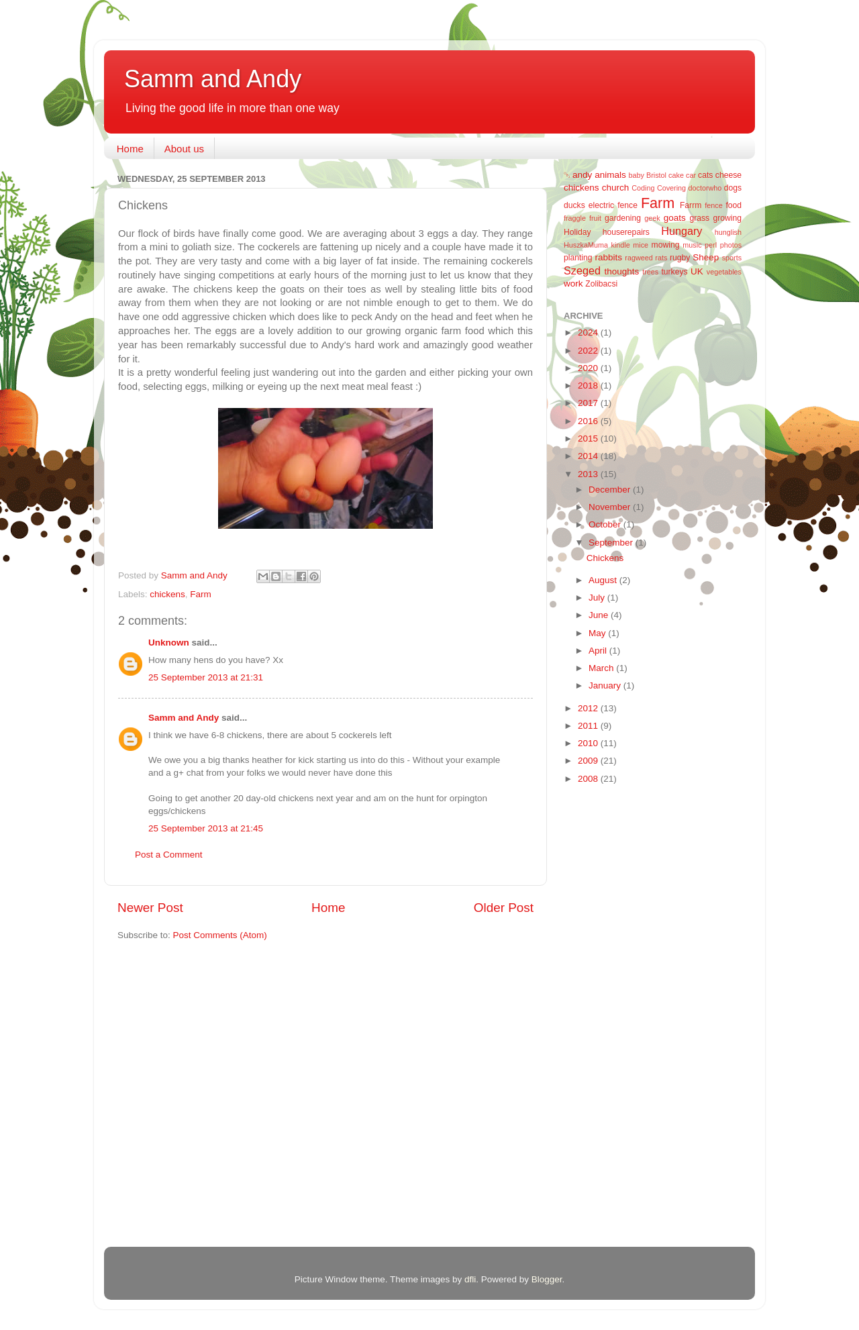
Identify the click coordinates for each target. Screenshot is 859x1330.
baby (636, 175)
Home (130, 148)
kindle (620, 245)
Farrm (690, 205)
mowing (666, 245)
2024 (589, 332)
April (599, 651)
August (604, 580)
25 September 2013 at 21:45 (205, 828)
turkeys (674, 271)
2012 (589, 708)
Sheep (706, 257)
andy (582, 175)
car (691, 175)
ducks (574, 205)
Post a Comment (169, 855)
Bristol (656, 175)
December (611, 489)
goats (675, 218)
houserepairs (626, 232)
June (600, 615)
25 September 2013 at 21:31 (205, 677)
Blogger (547, 1279)
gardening (623, 218)
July (598, 598)
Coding (642, 188)
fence (713, 205)
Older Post (504, 908)
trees (650, 272)
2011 (589, 726)
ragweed (638, 258)
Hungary (681, 231)
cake (676, 175)
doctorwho (705, 188)
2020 (589, 368)
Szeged (582, 270)
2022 (589, 351)
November (611, 507)
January (606, 685)
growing (727, 218)
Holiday (577, 232)
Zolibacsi (601, 284)
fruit (595, 218)
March (602, 668)
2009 (589, 761)
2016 (589, 421)
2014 (589, 456)
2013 (589, 474)
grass (699, 218)
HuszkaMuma (586, 245)
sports (732, 258)
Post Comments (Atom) (220, 935)
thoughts (622, 271)
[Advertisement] (617, 1008)
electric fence (613, 205)
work (573, 283)
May (598, 633)
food (733, 205)
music (692, 245)
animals (610, 175)
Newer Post (150, 908)
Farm (200, 594)
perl (711, 245)
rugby (680, 257)
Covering (671, 188)
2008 (589, 779)
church (615, 188)
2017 (589, 403)
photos (731, 245)
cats (705, 175)
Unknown (168, 642)
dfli (470, 1279)
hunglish (728, 232)
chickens (167, 594)
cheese (728, 175)
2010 (589, 743)
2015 (589, 438)
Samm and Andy (212, 79)
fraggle (575, 218)
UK (697, 271)
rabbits (608, 257)
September (612, 543)
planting (578, 257)
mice (640, 245)
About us (184, 148)
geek (652, 218)
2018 (589, 385)
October (606, 524)
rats (661, 258)
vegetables (724, 272)
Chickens (605, 558)
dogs (733, 188)
